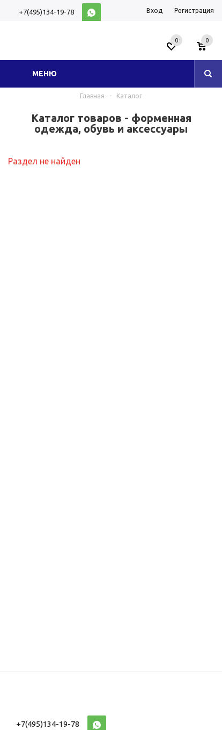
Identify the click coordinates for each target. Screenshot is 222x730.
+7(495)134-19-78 (46, 12)
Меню (44, 73)
